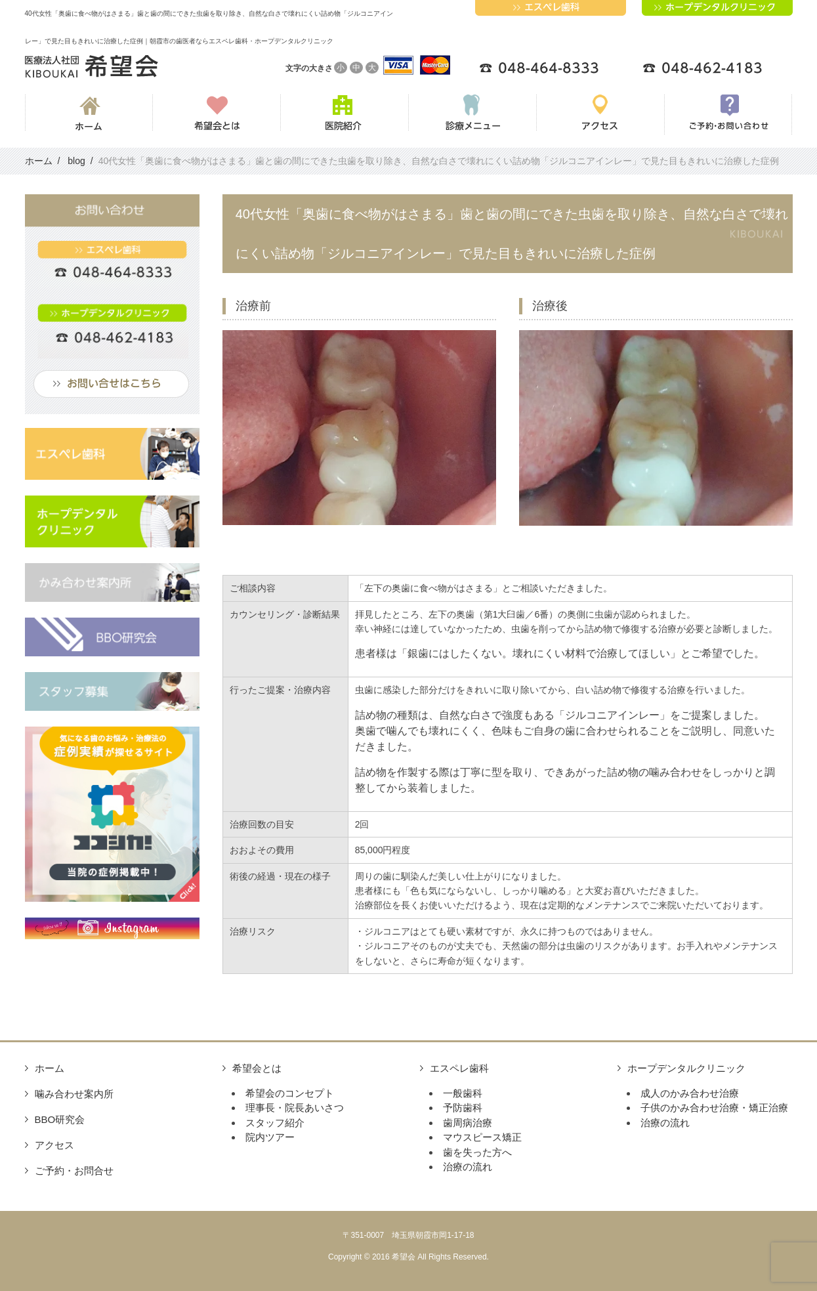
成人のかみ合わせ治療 (689, 1093)
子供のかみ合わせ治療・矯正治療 (714, 1107)
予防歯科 (462, 1107)
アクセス (54, 1145)
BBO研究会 (60, 1119)
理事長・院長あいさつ (294, 1107)
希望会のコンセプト (289, 1093)
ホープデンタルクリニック (686, 1068)
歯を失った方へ (477, 1152)
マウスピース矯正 (482, 1137)
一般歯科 (462, 1093)
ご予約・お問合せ (74, 1170)
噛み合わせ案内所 (74, 1093)
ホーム (49, 1068)
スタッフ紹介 (274, 1122)
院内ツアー (270, 1137)
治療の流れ (467, 1166)
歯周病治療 (467, 1122)
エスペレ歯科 (459, 1068)
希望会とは (257, 1068)
